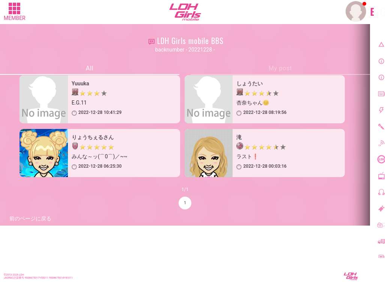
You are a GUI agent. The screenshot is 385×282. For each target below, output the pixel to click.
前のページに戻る (30, 218)
